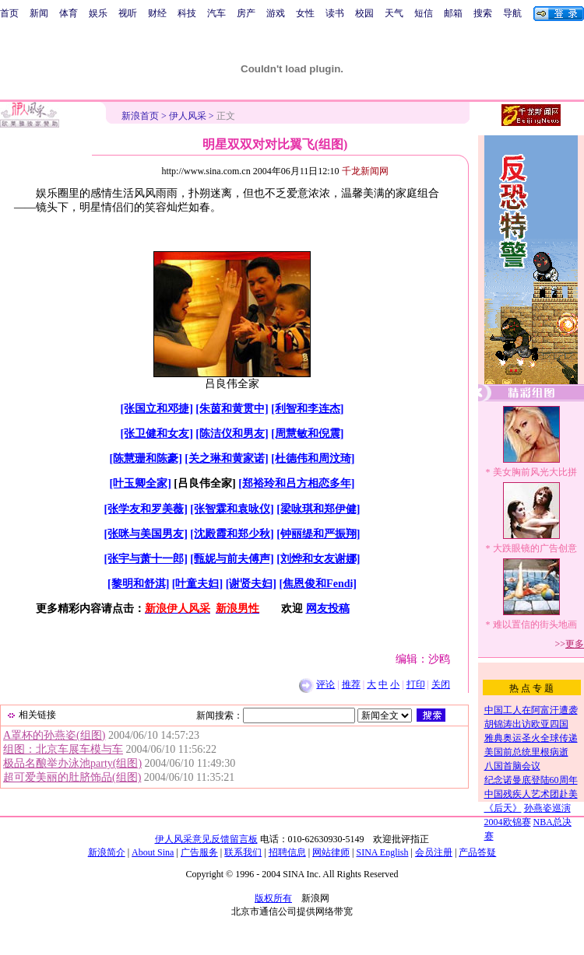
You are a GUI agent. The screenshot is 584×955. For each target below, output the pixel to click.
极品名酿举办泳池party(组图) (72, 763)
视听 (127, 13)
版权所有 (273, 898)
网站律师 (331, 852)
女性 (305, 13)
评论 (325, 684)
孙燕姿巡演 (547, 808)
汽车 (216, 13)
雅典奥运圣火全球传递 (531, 738)
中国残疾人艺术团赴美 (531, 794)
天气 (394, 13)
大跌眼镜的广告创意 (535, 548)
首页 (9, 13)
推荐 (351, 684)
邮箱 (453, 13)
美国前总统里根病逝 (526, 752)
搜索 (482, 13)
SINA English (382, 852)
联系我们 (243, 852)
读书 (334, 13)
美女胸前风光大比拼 (535, 472)
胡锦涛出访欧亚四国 (526, 724)
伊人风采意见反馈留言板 (206, 839)
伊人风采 (187, 115)
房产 (246, 13)
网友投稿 (328, 608)
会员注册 (433, 852)
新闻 (39, 13)
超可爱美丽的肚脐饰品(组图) (72, 777)
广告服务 (199, 852)
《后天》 (503, 808)
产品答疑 (477, 852)
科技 (187, 13)
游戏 (275, 13)
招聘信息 (287, 852)
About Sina (153, 852)
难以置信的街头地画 (535, 624)
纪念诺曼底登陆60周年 (531, 780)
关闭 (440, 684)
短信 (423, 13)
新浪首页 (140, 115)
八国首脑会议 (512, 766)
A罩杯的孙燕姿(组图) (54, 735)
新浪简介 (106, 852)
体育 (68, 13)
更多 (574, 643)
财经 (157, 13)
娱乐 (98, 13)
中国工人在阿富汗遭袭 (531, 710)
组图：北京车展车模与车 (63, 749)
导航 (512, 13)
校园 (364, 13)
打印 (415, 684)
